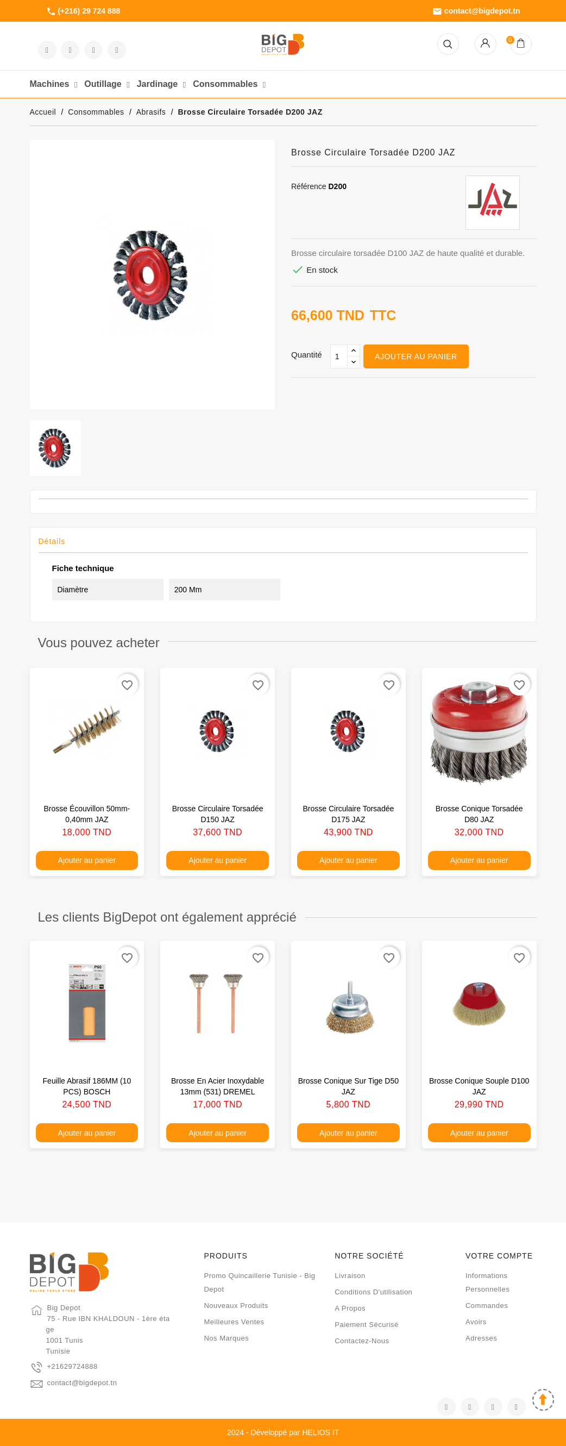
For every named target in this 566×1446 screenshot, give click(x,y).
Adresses (481, 1338)
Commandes (487, 1305)
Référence (308, 186)
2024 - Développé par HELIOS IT (283, 1432)
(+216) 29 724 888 (83, 11)
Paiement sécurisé (367, 1324)
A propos (350, 1308)
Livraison (350, 1276)
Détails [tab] (52, 541)
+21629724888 (72, 1366)
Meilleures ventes (234, 1322)
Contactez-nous (362, 1341)
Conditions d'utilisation (373, 1292)
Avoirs (476, 1322)
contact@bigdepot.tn (476, 11)
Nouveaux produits (236, 1305)
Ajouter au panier (416, 356)
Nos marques (226, 1338)
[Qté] (339, 356)
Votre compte (499, 1255)
